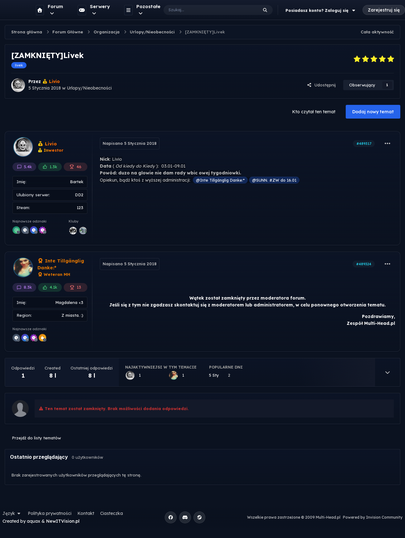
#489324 (363, 264)
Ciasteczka (111, 513)
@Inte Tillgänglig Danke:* (220, 180)
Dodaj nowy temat (373, 112)
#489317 (363, 143)
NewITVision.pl (63, 521)
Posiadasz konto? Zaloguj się (321, 10)
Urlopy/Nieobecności (89, 88)
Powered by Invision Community (373, 517)
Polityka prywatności (49, 513)
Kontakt (85, 513)
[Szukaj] (204, 10)
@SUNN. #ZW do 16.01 (274, 180)
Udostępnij (321, 84)
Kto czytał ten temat (313, 112)
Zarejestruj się (384, 10)
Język (12, 513)
